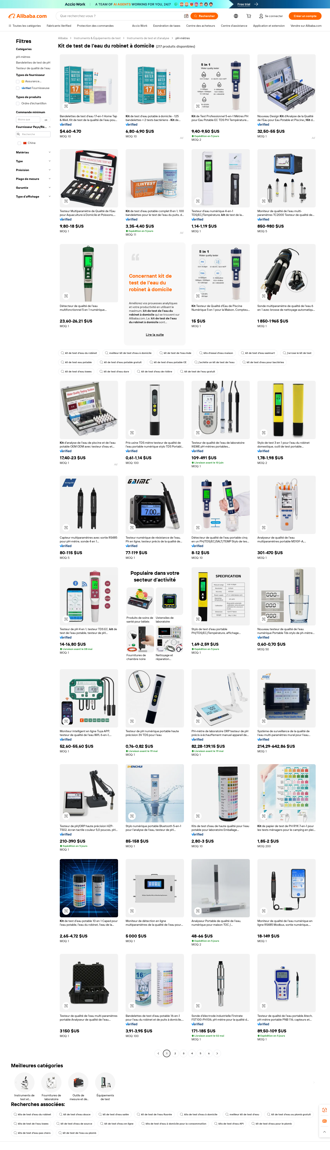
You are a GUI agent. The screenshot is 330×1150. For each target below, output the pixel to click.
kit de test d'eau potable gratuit (121, 362)
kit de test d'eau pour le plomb (271, 1123)
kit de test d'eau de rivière (154, 371)
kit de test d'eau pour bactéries (263, 362)
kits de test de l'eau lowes (31, 1123)
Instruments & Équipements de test (97, 38)
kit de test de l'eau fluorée (154, 1114)
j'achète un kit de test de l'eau (214, 362)
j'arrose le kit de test (297, 353)
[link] (324, 1110)
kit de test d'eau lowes (76, 371)
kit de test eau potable (76, 362)
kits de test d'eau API (229, 1123)
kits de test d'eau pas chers (32, 1133)
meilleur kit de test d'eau (242, 1114)
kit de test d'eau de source (74, 1123)
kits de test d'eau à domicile (198, 1114)
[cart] (249, 16)
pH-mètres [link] (183, 38)
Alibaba (63, 38)
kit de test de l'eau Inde (175, 353)
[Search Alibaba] (120, 16)
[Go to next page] (217, 1053)
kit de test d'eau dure (114, 371)
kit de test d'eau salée (113, 1114)
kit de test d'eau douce (74, 1114)
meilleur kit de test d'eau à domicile (128, 353)
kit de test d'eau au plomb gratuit (289, 1114)
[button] (186, 16)
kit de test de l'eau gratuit (197, 371)
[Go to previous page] (158, 1053)
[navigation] (32, 546)
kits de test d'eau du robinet (32, 1114)
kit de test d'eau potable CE (168, 362)
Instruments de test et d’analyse (148, 38)
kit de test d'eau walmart (258, 353)
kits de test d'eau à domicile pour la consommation (173, 1123)
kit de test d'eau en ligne (116, 1123)
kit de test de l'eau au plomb (77, 1133)
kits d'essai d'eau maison (216, 353)
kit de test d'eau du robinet (79, 353)
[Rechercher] (204, 16)
